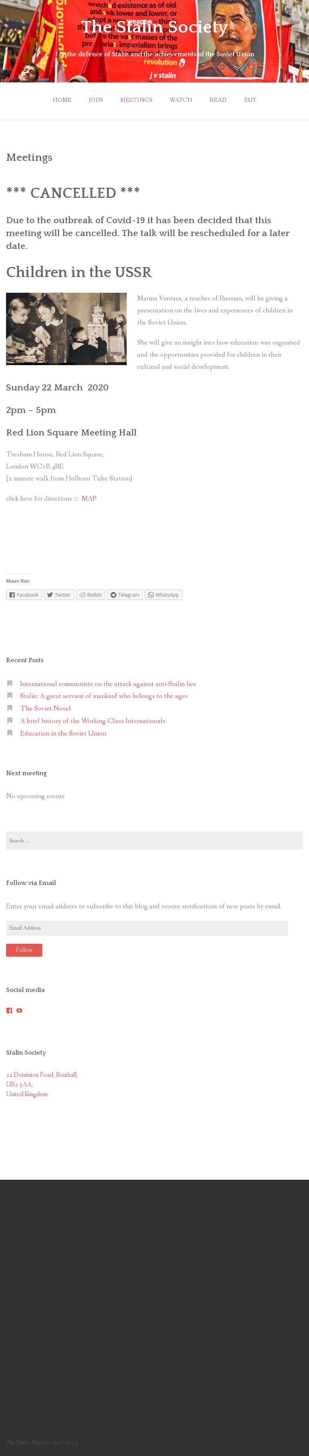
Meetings (136, 100)
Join (96, 100)
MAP (89, 498)
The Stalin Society (154, 27)
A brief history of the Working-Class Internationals (92, 721)
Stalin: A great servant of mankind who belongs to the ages (104, 696)
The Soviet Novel (45, 708)
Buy (250, 100)
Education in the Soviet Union (63, 733)
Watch (181, 100)
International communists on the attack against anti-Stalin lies (108, 684)
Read (218, 100)
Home (62, 100)
